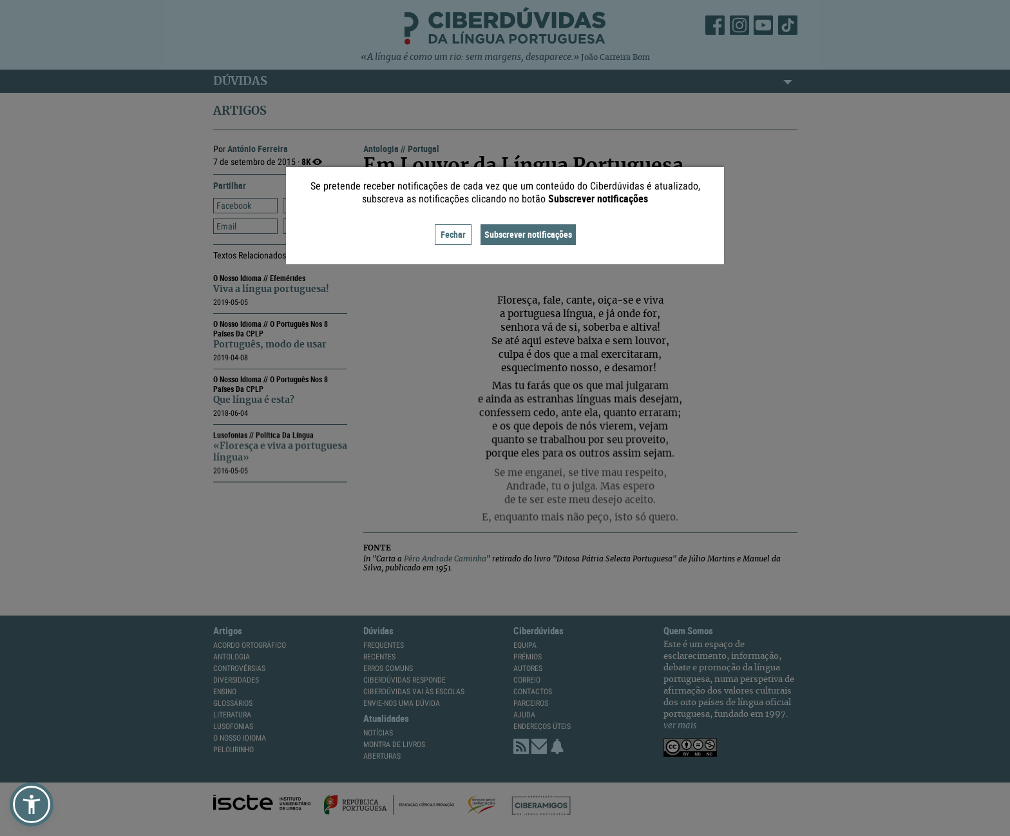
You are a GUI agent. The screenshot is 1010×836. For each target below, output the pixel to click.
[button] (31, 804)
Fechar (453, 234)
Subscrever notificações (528, 234)
